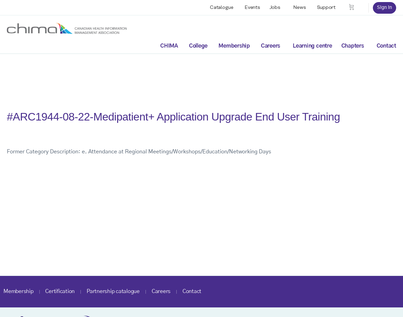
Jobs (274, 7)
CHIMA (169, 46)
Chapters (352, 46)
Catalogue (222, 7)
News (299, 7)
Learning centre (312, 46)
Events (252, 7)
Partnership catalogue (113, 291)
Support (326, 7)
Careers (270, 46)
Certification (60, 291)
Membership (234, 46)
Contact (386, 46)
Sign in (384, 7)
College (198, 46)
